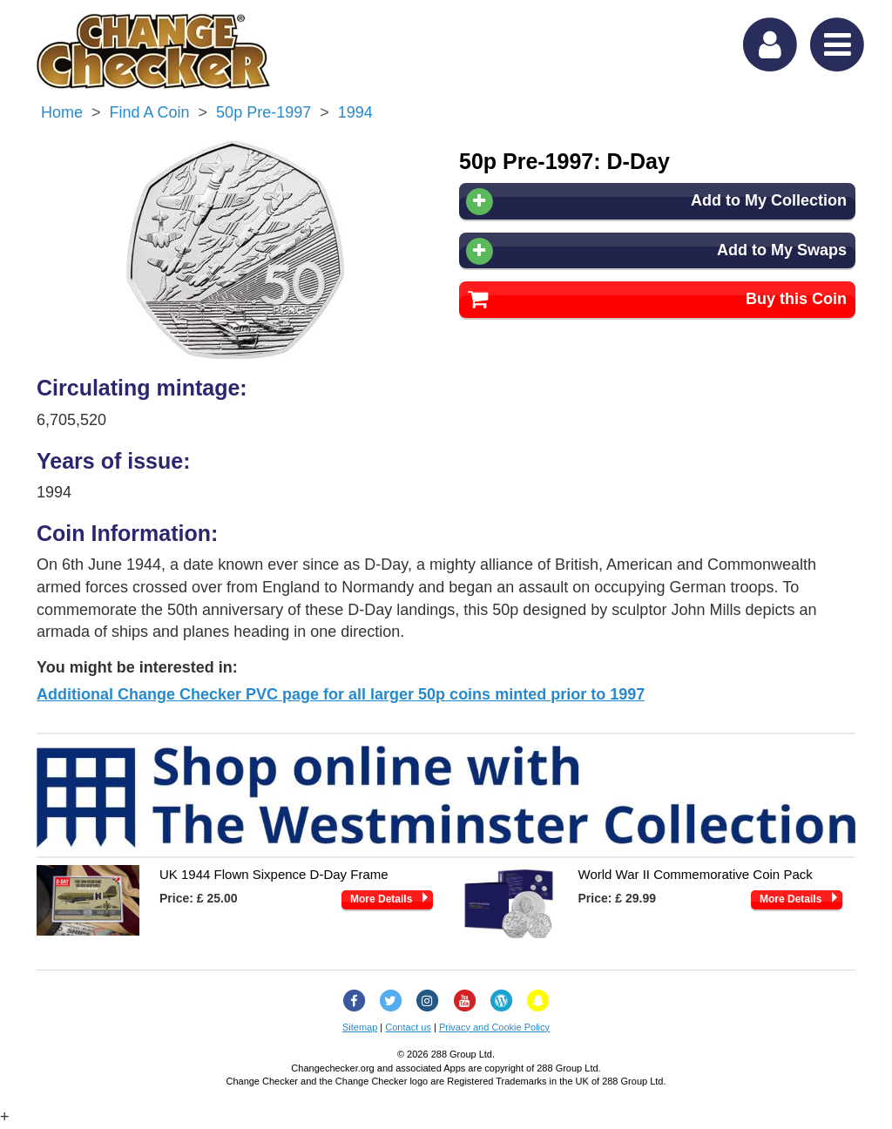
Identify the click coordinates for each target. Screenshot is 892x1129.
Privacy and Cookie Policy (494, 1027)
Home (62, 112)
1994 (355, 112)
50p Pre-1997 (263, 112)
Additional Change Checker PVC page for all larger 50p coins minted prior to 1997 (341, 694)
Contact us (408, 1027)
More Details (381, 899)
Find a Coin (150, 112)
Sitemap (359, 1027)
